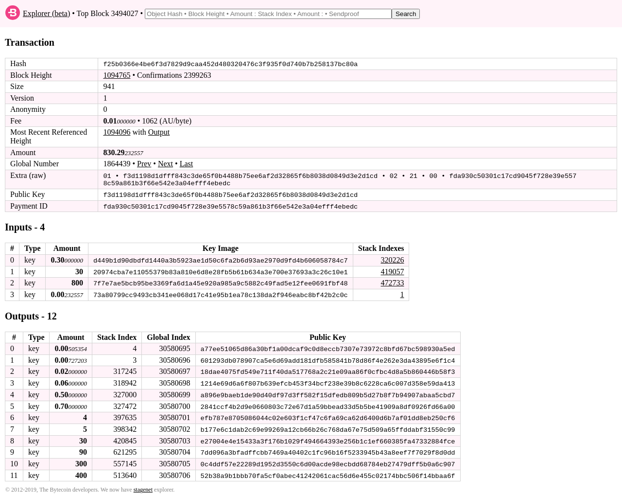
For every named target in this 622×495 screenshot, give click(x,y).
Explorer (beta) (46, 13)
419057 (392, 269)
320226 (392, 258)
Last (186, 163)
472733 (392, 281)
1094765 (116, 75)
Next (165, 163)
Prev (144, 163)
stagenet (143, 486)
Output (159, 132)
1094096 (116, 132)
